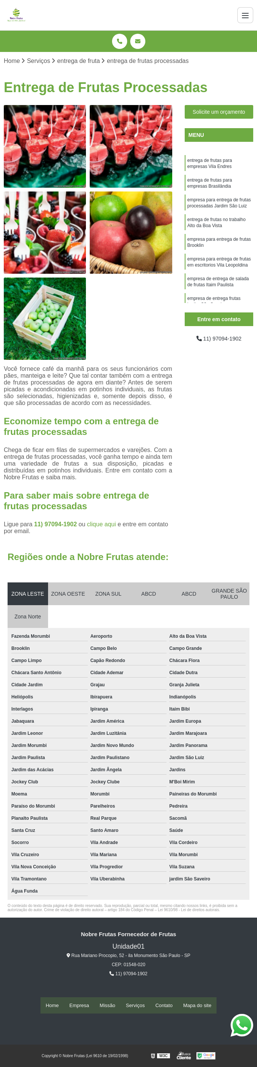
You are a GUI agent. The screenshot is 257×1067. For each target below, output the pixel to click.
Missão (107, 1005)
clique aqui (101, 525)
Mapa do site (197, 1005)
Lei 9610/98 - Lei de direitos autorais (188, 911)
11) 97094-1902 (56, 525)
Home (52, 1005)
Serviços (135, 1005)
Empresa (79, 1005)
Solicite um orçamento (219, 113)
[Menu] (245, 15)
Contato (164, 1005)
